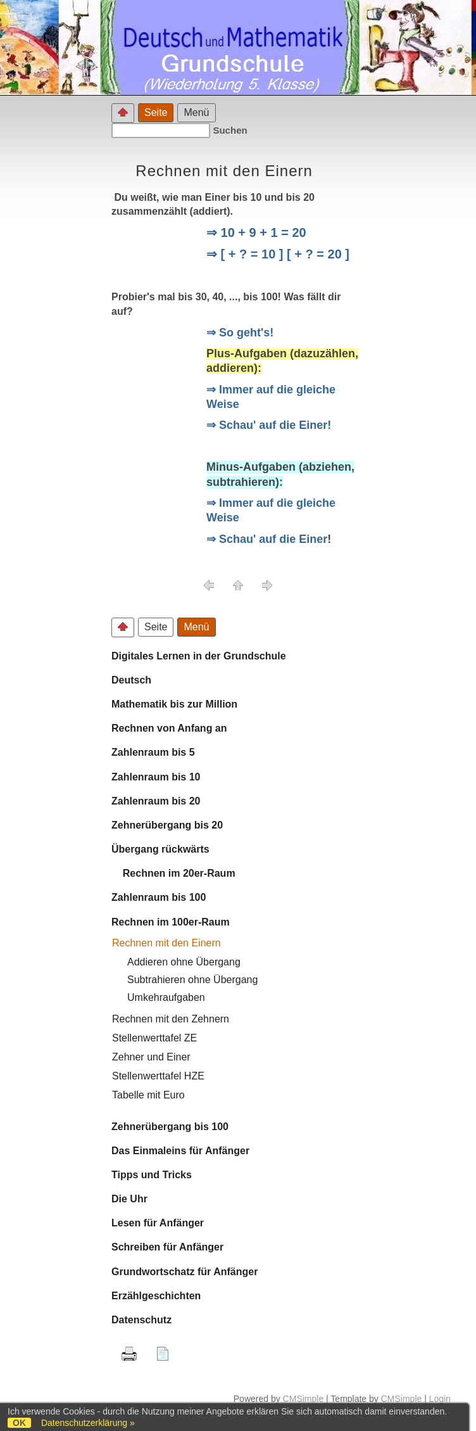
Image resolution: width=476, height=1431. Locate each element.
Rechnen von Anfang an (169, 728)
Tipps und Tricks (151, 1174)
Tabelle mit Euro (148, 1095)
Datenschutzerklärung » (88, 1423)
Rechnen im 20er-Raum (173, 873)
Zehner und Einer (151, 1057)
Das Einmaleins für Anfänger (180, 1150)
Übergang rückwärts (160, 849)
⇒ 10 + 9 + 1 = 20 (256, 232)
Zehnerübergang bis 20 (167, 825)
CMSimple (303, 1399)
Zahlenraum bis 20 (156, 801)
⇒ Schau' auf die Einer (266, 539)
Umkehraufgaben (166, 997)
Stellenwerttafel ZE (154, 1038)
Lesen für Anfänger (157, 1223)
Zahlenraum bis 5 (153, 752)
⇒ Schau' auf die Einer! (268, 425)
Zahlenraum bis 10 (156, 777)
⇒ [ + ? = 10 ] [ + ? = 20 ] (277, 254)
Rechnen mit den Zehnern (170, 1019)
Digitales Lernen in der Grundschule (198, 656)
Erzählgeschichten (156, 1295)
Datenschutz (141, 1319)
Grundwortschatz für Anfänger (184, 1271)
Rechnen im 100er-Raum (170, 922)
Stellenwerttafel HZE (158, 1076)
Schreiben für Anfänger (167, 1247)
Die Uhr (129, 1198)
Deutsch (131, 680)
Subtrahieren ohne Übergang (192, 979)
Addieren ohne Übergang (184, 962)
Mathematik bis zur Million (174, 704)
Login (440, 1399)
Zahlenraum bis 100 (158, 897)
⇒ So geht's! (239, 332)
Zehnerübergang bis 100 (170, 1126)
